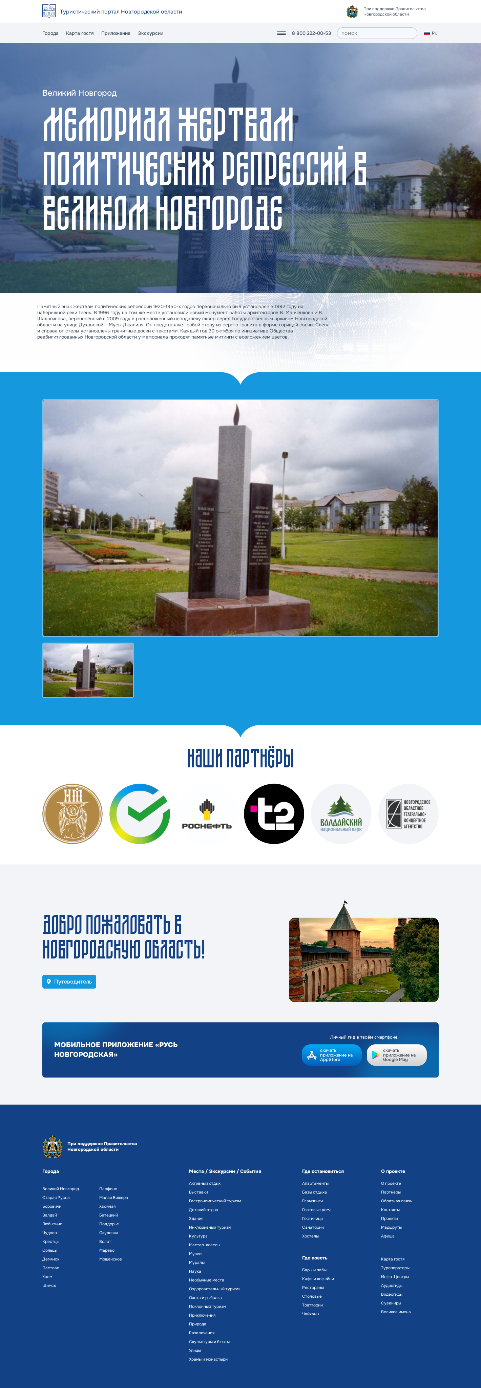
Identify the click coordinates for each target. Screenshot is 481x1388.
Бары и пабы (314, 1270)
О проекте (391, 1183)
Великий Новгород (60, 1189)
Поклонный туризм (207, 1306)
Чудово (49, 1232)
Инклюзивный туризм (210, 1227)
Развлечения (201, 1333)
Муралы (197, 1262)
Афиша (388, 1236)
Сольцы (49, 1250)
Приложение (115, 33)
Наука (195, 1271)
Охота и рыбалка (205, 1297)
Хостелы (310, 1236)
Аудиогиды (391, 1285)
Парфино (108, 1189)
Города (50, 33)
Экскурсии (150, 33)
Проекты (389, 1218)
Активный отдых (205, 1183)
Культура (198, 1236)
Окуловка (108, 1232)
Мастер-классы (204, 1245)
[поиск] (377, 33)
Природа (197, 1324)
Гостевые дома (317, 1209)
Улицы (195, 1350)
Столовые (312, 1296)
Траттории (312, 1305)
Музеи (195, 1253)
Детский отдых (203, 1209)
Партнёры (391, 1192)
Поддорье (109, 1224)
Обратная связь (396, 1201)
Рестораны (313, 1287)
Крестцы (50, 1241)
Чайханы (310, 1314)
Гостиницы (312, 1218)
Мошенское (110, 1259)
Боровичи (51, 1206)
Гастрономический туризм (215, 1201)
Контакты (390, 1209)
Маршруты (391, 1227)
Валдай (49, 1215)
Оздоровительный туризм (214, 1289)
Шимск (49, 1285)
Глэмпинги (312, 1201)
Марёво (106, 1250)
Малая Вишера (113, 1197)
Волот (105, 1241)
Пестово (50, 1268)
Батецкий (108, 1215)
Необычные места (206, 1280)
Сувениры (391, 1303)
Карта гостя (80, 33)
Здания (196, 1218)
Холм (47, 1276)
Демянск (50, 1259)
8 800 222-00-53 (311, 33)
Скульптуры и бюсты (209, 1341)
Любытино (52, 1224)
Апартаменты (315, 1183)
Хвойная (107, 1206)
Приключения (202, 1315)
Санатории (313, 1227)
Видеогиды (391, 1294)
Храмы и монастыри (208, 1359)
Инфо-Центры (395, 1276)
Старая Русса (56, 1197)
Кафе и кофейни (318, 1278)
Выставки (198, 1192)
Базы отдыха (314, 1192)
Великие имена (396, 1312)
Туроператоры (395, 1268)
